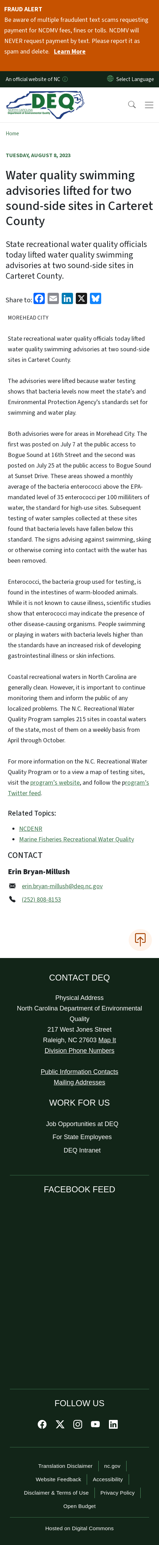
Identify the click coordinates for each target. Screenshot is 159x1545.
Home (12, 133)
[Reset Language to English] (110, 79)
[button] (127, 105)
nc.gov (112, 1466)
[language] (136, 79)
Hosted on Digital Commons (79, 1528)
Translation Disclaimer (65, 1466)
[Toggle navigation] (149, 105)
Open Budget (79, 1506)
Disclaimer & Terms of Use (56, 1493)
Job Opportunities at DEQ (82, 1123)
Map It (107, 1040)
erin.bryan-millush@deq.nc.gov (62, 886)
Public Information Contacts (79, 1071)
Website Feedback (58, 1479)
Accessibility (108, 1479)
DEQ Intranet (82, 1150)
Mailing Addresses (79, 1082)
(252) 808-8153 (41, 899)
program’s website (55, 782)
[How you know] (64, 79)
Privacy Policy (117, 1493)
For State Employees (82, 1137)
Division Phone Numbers (79, 1050)
